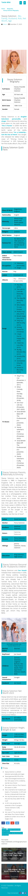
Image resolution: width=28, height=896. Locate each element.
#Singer (4, 829)
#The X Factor (6, 831)
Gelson (5, 24)
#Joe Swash (5, 835)
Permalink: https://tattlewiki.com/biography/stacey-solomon (14, 842)
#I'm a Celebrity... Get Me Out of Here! (12, 833)
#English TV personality (14, 829)
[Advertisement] (14, 36)
